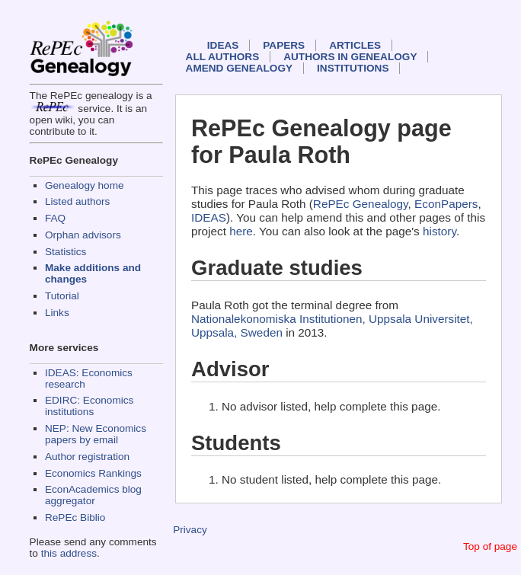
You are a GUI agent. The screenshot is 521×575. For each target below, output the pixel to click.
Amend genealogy (239, 68)
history (439, 231)
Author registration (87, 456)
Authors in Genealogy (350, 56)
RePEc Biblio (75, 517)
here (241, 231)
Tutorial (62, 296)
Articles (355, 45)
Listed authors (77, 201)
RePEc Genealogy (360, 203)
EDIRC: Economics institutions (89, 406)
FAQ (55, 218)
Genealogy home (84, 185)
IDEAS (223, 45)
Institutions (352, 68)
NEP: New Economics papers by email (95, 434)
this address (69, 553)
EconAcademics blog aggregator (93, 495)
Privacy (190, 529)
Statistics (65, 251)
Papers (284, 45)
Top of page (490, 546)
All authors (223, 56)
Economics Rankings (93, 473)
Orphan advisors (83, 235)
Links (57, 312)
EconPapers (446, 203)
